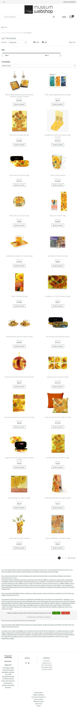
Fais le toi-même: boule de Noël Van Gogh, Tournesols (19, 377)
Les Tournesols (27, 32)
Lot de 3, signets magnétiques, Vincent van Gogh (58, 95)
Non (65, 613)
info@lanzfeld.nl (47, 667)
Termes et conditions (38, 695)
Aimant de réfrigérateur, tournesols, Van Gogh (57, 538)
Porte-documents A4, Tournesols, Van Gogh (57, 458)
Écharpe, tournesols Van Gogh (58, 216)
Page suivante (71, 558)
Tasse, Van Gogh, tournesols (57, 175)
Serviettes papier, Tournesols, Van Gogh (19, 498)
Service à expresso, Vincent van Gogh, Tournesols (19, 336)
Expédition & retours (38, 701)
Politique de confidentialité (38, 697)
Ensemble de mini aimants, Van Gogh (58, 256)
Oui (56, 613)
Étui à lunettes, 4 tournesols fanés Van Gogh (57, 336)
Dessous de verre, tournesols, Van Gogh (57, 377)
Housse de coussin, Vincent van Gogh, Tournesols (58, 417)
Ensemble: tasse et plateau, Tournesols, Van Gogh (19, 256)
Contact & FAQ (38, 703)
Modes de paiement (38, 699)
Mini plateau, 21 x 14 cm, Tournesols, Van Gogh (57, 296)
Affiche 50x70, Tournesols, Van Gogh (19, 135)
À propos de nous (38, 692)
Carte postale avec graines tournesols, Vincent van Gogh (19, 417)
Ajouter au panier (19, 104)
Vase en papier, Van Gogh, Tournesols (19, 538)
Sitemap (39, 706)
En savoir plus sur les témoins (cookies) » (38, 617)
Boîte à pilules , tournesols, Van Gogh (19, 216)
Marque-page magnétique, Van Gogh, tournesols (58, 498)
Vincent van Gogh (17, 32)
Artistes (9, 32)
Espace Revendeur (69, 2)
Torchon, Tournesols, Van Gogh (19, 296)
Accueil (3, 32)
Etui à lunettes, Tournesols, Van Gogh (19, 175)
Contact (46, 658)
